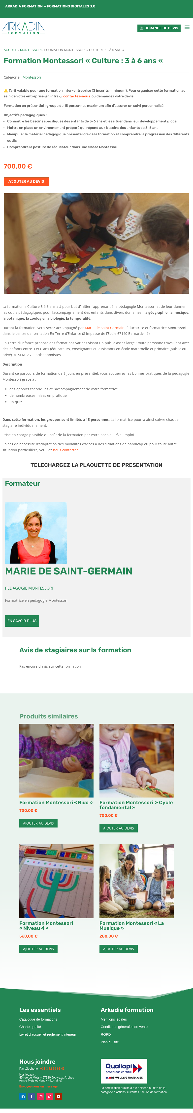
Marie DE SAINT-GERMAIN (69, 573)
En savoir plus (21, 623)
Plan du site (110, 1044)
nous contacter (65, 452)
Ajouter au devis (26, 183)
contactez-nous (77, 98)
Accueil (10, 52)
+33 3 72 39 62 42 (52, 1070)
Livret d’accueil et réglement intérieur (47, 1036)
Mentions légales (114, 1021)
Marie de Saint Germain (105, 329)
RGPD (106, 1036)
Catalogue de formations (38, 1021)
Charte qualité (30, 1029)
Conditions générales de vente (124, 1029)
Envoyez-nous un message (38, 1088)
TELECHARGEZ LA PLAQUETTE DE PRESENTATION (96, 466)
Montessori (31, 52)
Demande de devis (159, 29)
